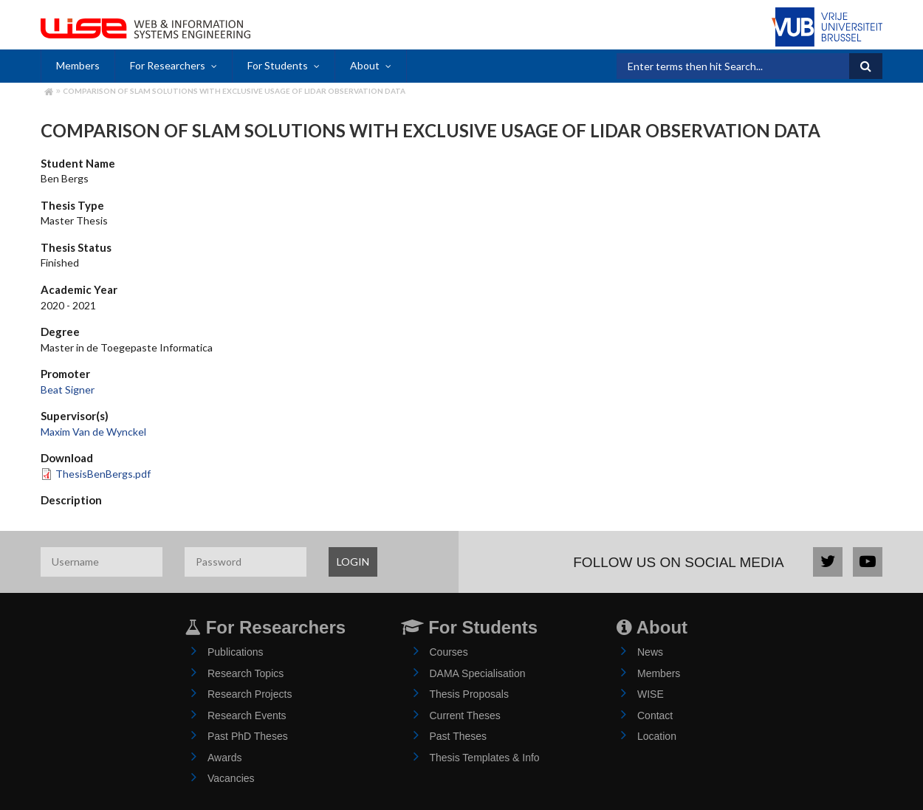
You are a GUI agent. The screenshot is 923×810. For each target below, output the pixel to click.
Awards (224, 757)
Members (78, 65)
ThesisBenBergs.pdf (103, 473)
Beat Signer (68, 389)
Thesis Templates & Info (485, 757)
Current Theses (465, 715)
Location (656, 736)
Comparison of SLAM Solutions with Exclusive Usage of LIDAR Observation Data (234, 90)
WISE (650, 694)
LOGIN (353, 561)
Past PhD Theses (247, 736)
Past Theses (458, 736)
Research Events (246, 715)
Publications (235, 652)
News (650, 652)
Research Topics (245, 673)
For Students (277, 65)
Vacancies (231, 778)
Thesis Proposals (469, 694)
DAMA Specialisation (478, 673)
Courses (449, 652)
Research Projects (249, 694)
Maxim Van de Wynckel (93, 431)
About (365, 65)
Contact (655, 715)
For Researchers (167, 65)
